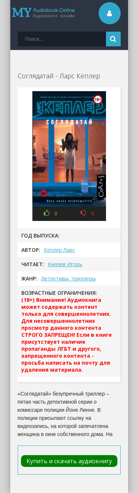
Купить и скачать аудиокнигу (69, 461)
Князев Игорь (65, 264)
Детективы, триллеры (68, 278)
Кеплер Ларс (59, 249)
